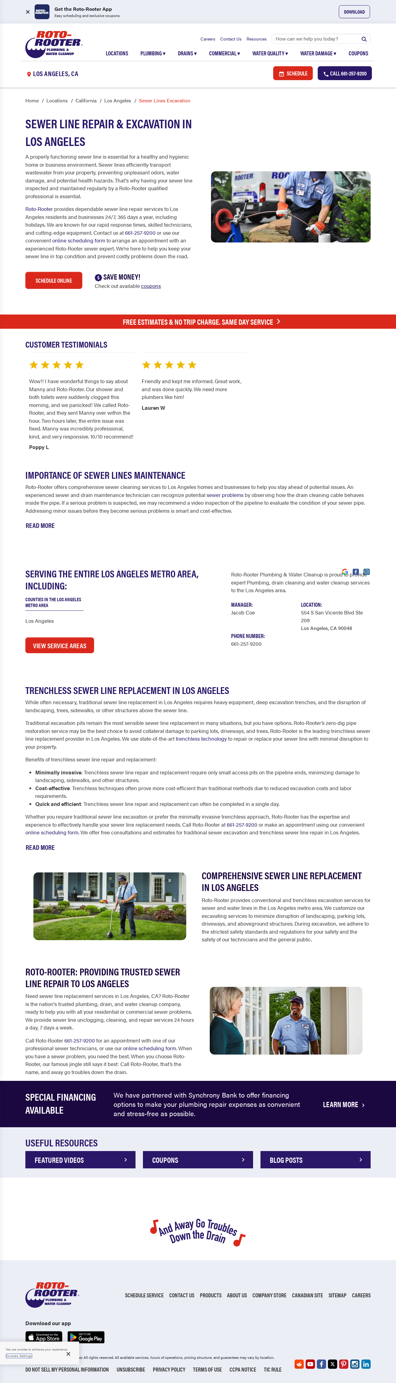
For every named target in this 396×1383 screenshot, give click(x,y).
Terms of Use (207, 1369)
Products (211, 1295)
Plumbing (153, 53)
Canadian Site (307, 1295)
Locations (117, 53)
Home (32, 100)
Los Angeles (117, 100)
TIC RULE (273, 1369)
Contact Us (231, 39)
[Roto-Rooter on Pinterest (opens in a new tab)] (343, 1364)
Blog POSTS (317, 1159)
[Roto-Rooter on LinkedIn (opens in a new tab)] (366, 1364)
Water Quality (270, 53)
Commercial (224, 53)
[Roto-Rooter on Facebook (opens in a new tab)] (321, 1364)
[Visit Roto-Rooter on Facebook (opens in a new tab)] (356, 571)
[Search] (321, 39)
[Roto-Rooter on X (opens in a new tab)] (332, 1364)
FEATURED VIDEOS (82, 1159)
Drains (187, 53)
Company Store (269, 1295)
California (86, 100)
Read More (40, 525)
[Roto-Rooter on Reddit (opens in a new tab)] (299, 1364)
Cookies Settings (19, 1356)
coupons (151, 286)
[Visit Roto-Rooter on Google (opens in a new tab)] (345, 571)
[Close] (68, 1354)
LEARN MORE (345, 1104)
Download (354, 11)
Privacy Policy (169, 1369)
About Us (237, 1295)
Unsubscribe (131, 1369)
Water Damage (318, 53)
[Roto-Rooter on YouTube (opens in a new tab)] (310, 1364)
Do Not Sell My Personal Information (67, 1369)
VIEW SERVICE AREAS (59, 645)
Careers (207, 39)
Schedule (293, 73)
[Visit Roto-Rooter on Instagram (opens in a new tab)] (367, 571)
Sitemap (337, 1295)
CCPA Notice (243, 1369)
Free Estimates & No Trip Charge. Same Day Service (203, 321)
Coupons (358, 53)
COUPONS (199, 1159)
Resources (257, 39)
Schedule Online (54, 281)
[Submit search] (364, 38)
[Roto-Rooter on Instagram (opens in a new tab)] (354, 1364)
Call (345, 73)
